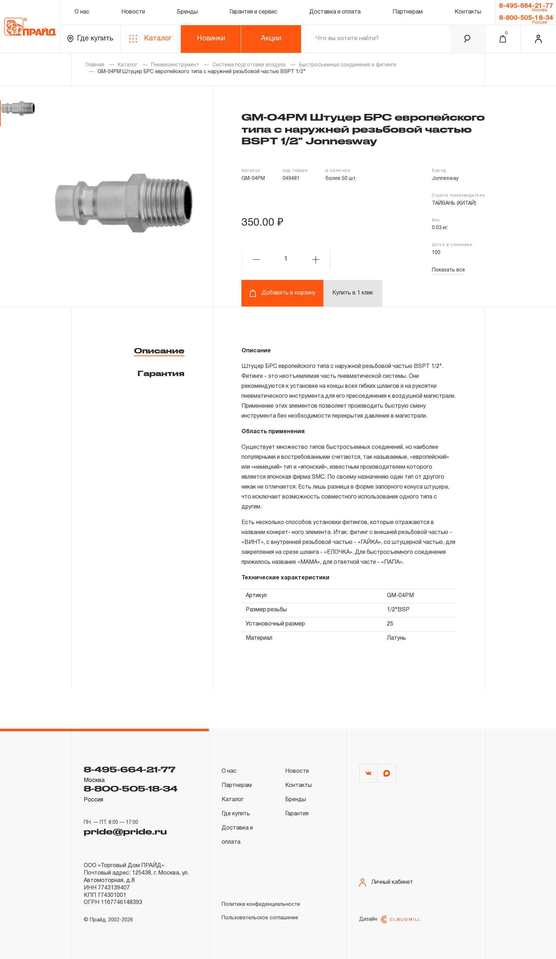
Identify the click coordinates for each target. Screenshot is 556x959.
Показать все (448, 270)
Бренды (187, 12)
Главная (94, 65)
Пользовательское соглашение (260, 918)
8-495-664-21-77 (526, 6)
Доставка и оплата (335, 12)
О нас (81, 12)
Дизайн (389, 919)
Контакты (468, 12)
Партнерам (408, 12)
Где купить (90, 39)
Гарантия (161, 373)
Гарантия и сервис (253, 12)
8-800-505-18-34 (526, 18)
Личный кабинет (386, 882)
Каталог (150, 39)
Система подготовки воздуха (248, 65)
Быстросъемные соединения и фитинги (347, 65)
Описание (159, 350)
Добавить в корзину (282, 293)
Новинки (211, 38)
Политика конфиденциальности (261, 904)
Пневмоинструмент (175, 65)
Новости (133, 12)
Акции (271, 38)
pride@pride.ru (125, 831)
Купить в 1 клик (352, 293)
